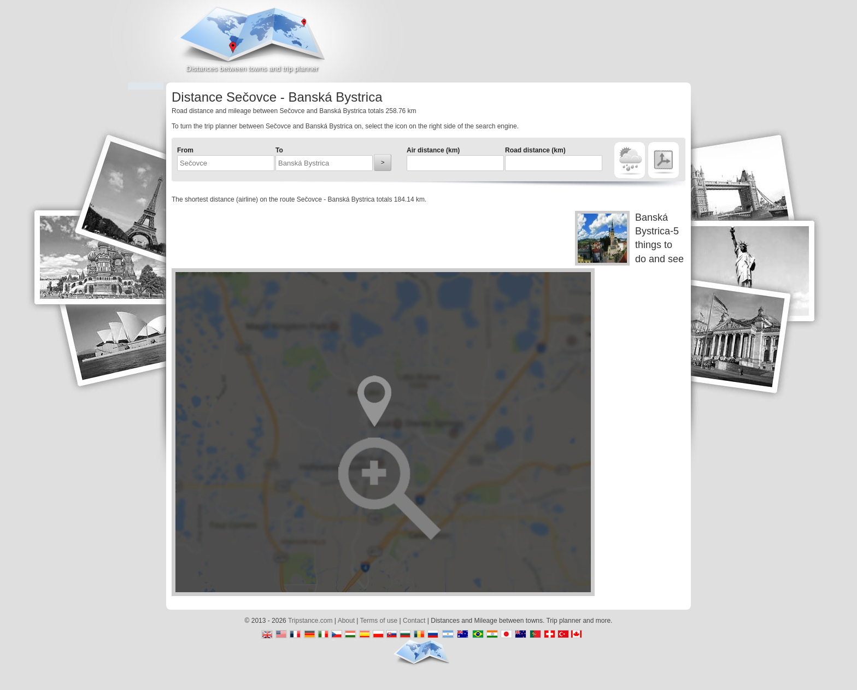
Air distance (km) (433, 150)
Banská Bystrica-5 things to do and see (629, 238)
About (346, 620)
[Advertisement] (563, 46)
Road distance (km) (535, 150)
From (185, 150)
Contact (414, 620)
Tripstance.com (310, 620)
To (279, 150)
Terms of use (379, 620)
